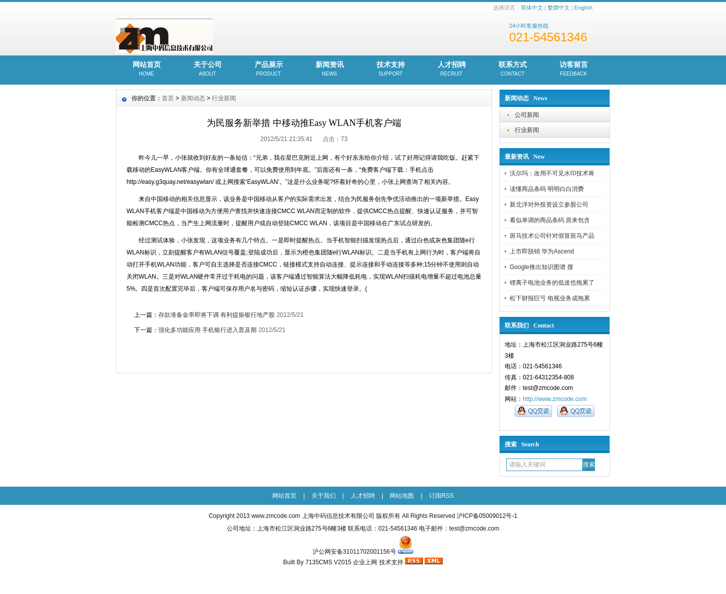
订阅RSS (441, 495)
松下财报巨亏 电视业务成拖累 (550, 298)
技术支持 (390, 69)
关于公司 (207, 69)
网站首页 (146, 69)
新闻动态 (193, 98)
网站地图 (402, 495)
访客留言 (573, 69)
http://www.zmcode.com (555, 399)
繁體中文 (559, 8)
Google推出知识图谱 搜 (541, 267)
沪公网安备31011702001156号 (354, 551)
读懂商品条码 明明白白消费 (547, 188)
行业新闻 (527, 130)
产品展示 (268, 69)
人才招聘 (451, 69)
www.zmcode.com (276, 515)
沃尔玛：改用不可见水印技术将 (552, 173)
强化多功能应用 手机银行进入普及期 (207, 330)
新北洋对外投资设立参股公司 (549, 204)
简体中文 (532, 8)
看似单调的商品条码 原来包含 (550, 220)
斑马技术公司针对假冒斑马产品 (552, 235)
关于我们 (324, 495)
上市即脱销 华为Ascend (542, 251)
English (583, 8)
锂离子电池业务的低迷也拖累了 (552, 282)
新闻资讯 (329, 69)
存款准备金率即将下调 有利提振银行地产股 (216, 314)
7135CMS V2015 (328, 562)
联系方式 (512, 69)
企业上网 (365, 562)
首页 (168, 98)
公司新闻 (527, 114)
